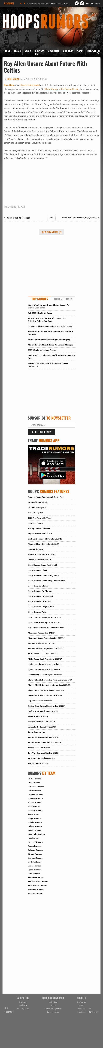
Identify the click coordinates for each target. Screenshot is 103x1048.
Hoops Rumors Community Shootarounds (46, 580)
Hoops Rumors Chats (37, 570)
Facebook (82, 1008)
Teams (17, 51)
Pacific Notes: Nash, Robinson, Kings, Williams (79, 217)
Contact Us (39, 52)
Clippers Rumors (35, 794)
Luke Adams (13, 79)
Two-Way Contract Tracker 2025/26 (43, 753)
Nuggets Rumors (35, 842)
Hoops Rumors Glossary (38, 586)
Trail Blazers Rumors (37, 885)
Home (7, 51)
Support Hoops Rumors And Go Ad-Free (46, 497)
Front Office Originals (37, 502)
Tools (80, 51)
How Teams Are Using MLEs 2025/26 (44, 617)
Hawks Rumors (34, 802)
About (27, 51)
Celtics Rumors (34, 790)
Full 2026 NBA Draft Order (40, 313)
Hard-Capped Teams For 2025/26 (42, 565)
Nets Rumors (33, 838)
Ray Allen (9, 85)
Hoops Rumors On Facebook (40, 596)
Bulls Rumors (34, 782)
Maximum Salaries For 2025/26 (41, 633)
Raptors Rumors (35, 858)
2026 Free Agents (35, 512)
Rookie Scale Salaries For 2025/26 (43, 711)
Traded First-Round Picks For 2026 (43, 737)
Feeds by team (23, 1008)
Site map (23, 1002)
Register (89, 3)
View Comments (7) (51, 232)
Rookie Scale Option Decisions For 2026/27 (46, 706)
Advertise (53, 51)
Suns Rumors (34, 873)
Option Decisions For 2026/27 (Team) (44, 669)
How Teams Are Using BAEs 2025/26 (44, 622)
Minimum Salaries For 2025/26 (41, 643)
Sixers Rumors (34, 866)
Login (97, 3)
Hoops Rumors (11, 15)
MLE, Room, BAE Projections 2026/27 (45, 659)
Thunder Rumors (35, 877)
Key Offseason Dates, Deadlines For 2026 (46, 627)
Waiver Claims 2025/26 (38, 763)
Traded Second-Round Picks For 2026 (44, 742)
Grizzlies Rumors (35, 798)
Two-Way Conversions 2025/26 (41, 758)
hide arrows (9, 1010)
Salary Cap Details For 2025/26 (41, 721)
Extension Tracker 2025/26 (39, 560)
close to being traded (30, 85)
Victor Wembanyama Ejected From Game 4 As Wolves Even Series (49, 3)
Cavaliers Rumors (36, 786)
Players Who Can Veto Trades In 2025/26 (46, 690)
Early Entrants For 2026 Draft (41, 554)
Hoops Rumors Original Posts (41, 607)
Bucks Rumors (34, 779)
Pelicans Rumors (35, 850)
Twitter (82, 1005)
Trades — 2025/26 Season (39, 748)
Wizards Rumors (35, 893)
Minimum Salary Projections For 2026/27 (46, 648)
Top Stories (39, 299)
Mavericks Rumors (36, 834)
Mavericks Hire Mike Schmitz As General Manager (50, 345)
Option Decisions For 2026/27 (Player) (44, 664)
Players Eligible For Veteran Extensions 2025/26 (49, 685)
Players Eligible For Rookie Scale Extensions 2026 (50, 680)
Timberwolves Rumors (38, 881)
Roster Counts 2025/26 (38, 716)
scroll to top (93, 1010)
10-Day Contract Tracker (39, 528)
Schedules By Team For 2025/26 (42, 727)
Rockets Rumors (35, 862)
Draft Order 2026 (35, 549)
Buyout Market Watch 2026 (40, 533)
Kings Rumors (34, 818)
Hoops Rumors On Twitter (39, 601)
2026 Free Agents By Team (39, 518)
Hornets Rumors (35, 810)
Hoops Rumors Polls (37, 612)
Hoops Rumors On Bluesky (40, 591)
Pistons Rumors (35, 854)
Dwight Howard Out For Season (18, 217)
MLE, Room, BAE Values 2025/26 (43, 654)
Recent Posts (63, 299)
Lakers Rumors (35, 826)
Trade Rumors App (36, 732)
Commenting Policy (53, 1008)
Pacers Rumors (34, 846)
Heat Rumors (34, 806)
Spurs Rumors (34, 870)
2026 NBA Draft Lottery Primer (42, 350)
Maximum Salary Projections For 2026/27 (46, 638)
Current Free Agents (37, 507)
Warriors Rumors (35, 889)
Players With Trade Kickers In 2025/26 (45, 695)
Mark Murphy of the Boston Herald (62, 89)
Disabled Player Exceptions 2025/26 (43, 544)
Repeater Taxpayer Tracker (40, 701)
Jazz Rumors (33, 814)
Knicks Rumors (35, 822)
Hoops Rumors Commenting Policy (43, 575)
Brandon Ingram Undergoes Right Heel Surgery (49, 339)
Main (51, 217)
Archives (68, 51)
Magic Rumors (34, 830)
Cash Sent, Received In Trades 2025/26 (45, 539)
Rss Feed (81, 1012)
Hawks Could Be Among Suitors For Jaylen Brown (50, 326)
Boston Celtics (10, 207)
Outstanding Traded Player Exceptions (45, 674)
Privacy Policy (53, 1012)
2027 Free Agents (35, 523)
